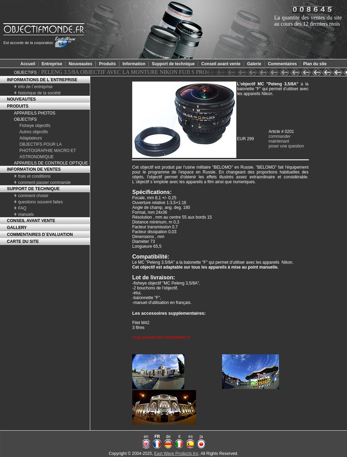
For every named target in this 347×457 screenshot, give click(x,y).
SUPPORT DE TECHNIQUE (33, 188)
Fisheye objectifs (34, 125)
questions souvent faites (40, 202)
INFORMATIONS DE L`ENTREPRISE (42, 79)
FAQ (22, 208)
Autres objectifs (33, 131)
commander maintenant (279, 139)
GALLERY (17, 227)
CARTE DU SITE (23, 241)
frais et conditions (34, 176)
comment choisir (33, 195)
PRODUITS (17, 106)
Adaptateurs (30, 138)
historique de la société (39, 93)
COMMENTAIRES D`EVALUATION (40, 234)
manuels (26, 214)
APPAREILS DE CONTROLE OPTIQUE (51, 163)
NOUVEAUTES (21, 99)
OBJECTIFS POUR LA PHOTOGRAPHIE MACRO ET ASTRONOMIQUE (47, 150)
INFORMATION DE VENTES (34, 169)
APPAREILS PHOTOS (35, 113)
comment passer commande (44, 182)
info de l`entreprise (35, 86)
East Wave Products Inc (176, 453)
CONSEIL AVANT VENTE (31, 220)
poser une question (286, 146)
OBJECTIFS (25, 72)
